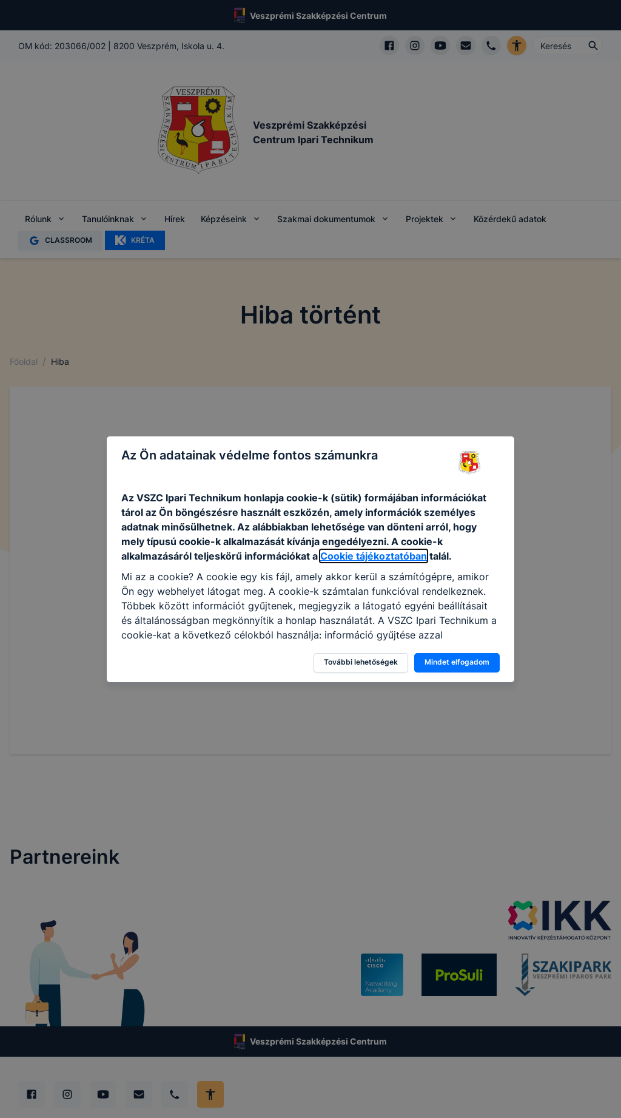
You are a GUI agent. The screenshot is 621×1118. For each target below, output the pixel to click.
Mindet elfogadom (457, 661)
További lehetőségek (361, 661)
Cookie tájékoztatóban (373, 556)
